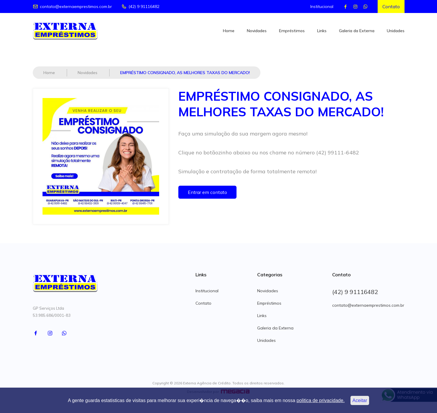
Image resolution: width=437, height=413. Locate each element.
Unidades (396, 30)
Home (228, 30)
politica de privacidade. (320, 400)
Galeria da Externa (356, 30)
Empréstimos (292, 30)
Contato (391, 6)
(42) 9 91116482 (140, 6)
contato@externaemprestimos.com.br (72, 6)
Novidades (257, 30)
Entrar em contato (207, 192)
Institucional (321, 6)
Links (322, 30)
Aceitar (360, 400)
